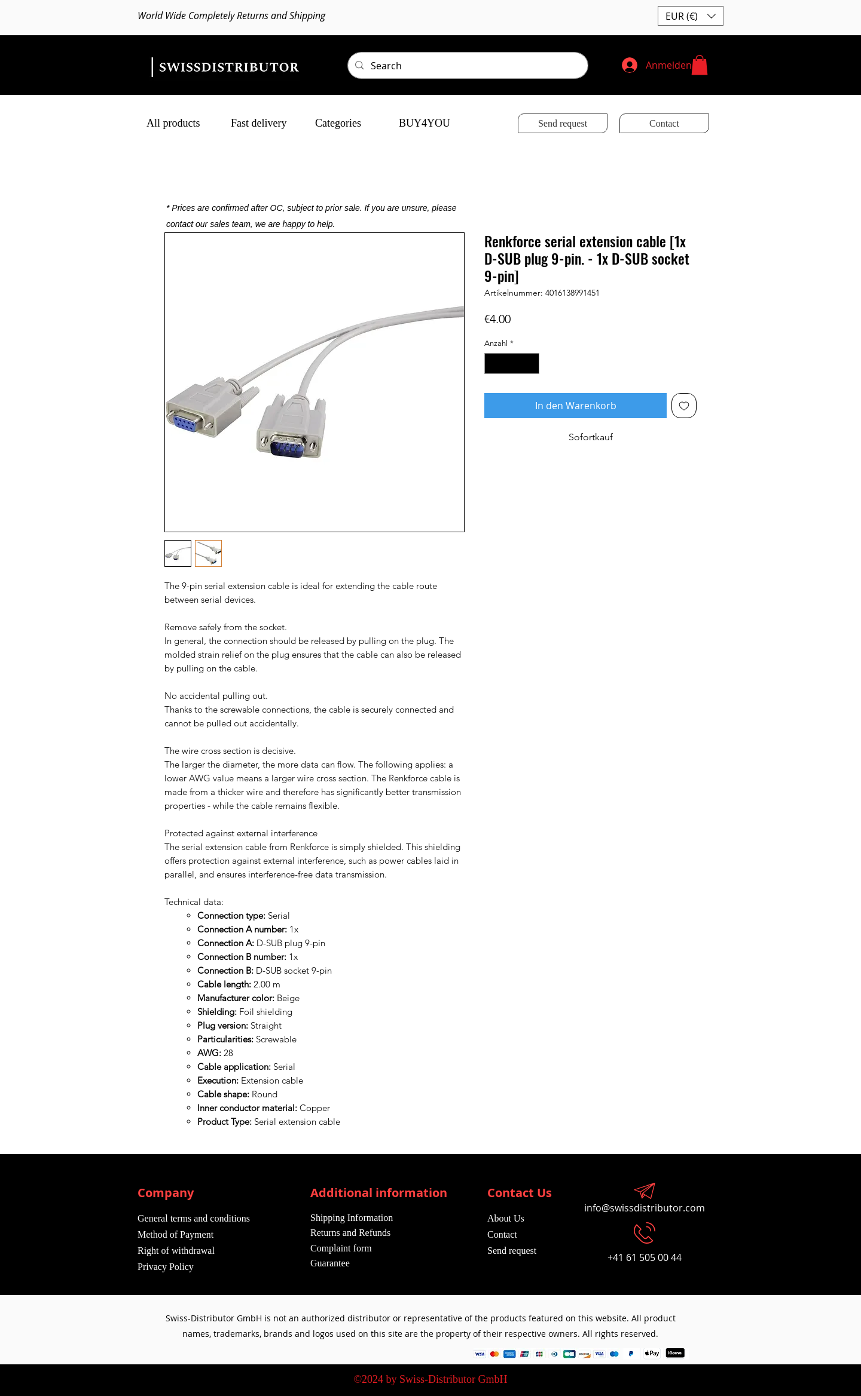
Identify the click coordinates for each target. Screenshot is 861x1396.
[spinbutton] (512, 364)
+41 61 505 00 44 (644, 1257)
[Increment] (531, 364)
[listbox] (690, 16)
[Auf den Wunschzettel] (684, 405)
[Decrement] (493, 364)
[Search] (467, 66)
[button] (690, 16)
